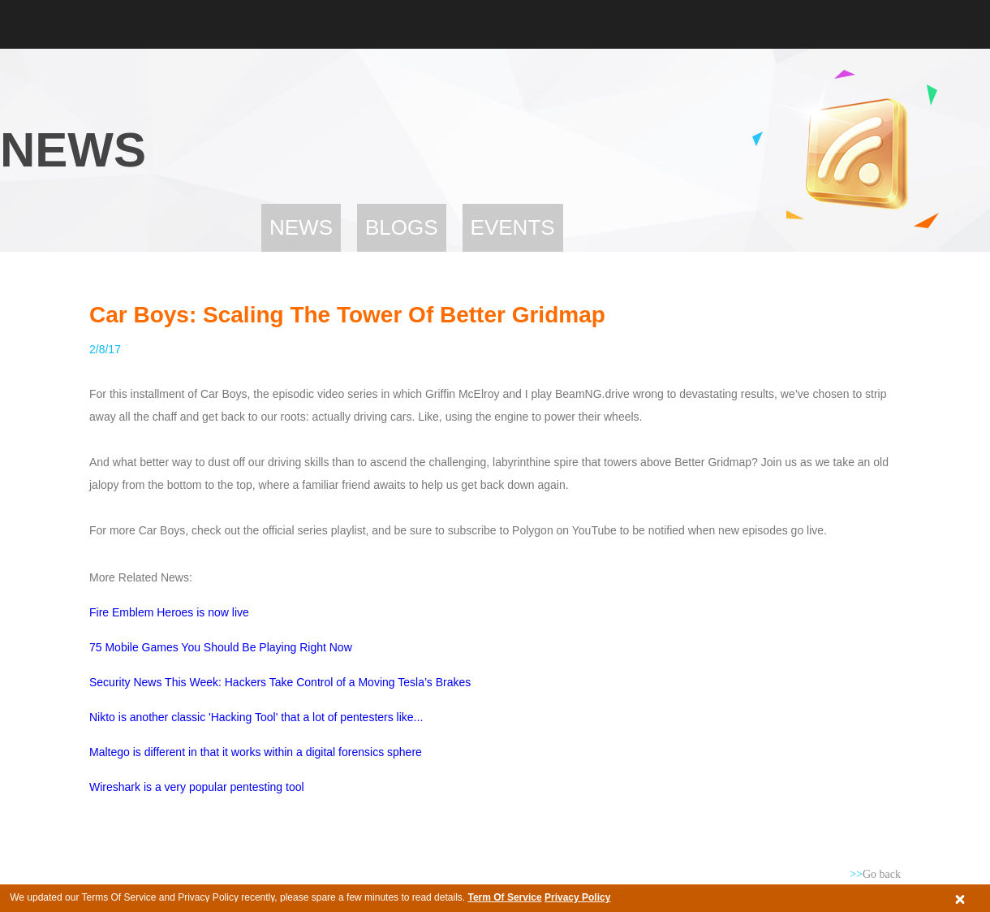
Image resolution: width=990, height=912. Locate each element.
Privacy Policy (577, 897)
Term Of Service (504, 897)
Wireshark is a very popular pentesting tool (196, 786)
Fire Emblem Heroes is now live (169, 612)
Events (513, 227)
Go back (875, 874)
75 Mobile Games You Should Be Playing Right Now (220, 647)
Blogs (401, 227)
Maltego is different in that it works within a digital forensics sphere (255, 752)
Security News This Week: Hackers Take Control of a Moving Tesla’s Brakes (280, 682)
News (301, 227)
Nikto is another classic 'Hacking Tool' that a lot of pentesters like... (256, 717)
